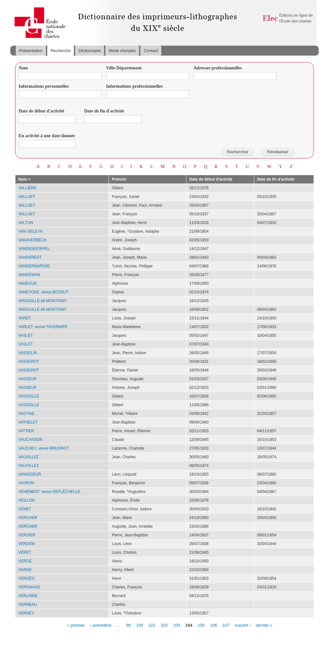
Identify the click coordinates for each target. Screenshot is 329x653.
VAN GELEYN (30, 231)
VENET (24, 509)
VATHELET (28, 422)
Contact (151, 50)
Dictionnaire (90, 50)
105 (201, 624)
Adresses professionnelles (217, 68)
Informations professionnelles (134, 86)
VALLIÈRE (27, 188)
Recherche (60, 50)
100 (139, 624)
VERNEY (26, 613)
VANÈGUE (27, 283)
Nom (23, 68)
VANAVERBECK (32, 240)
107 (225, 624)
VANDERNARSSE (34, 266)
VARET (24, 318)
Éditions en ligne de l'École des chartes (296, 18)
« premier (76, 624)
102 (164, 624)
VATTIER (26, 431)
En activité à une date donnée (47, 135)
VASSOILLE (28, 396)
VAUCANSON (30, 439)
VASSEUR (27, 379)
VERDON (26, 543)
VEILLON (26, 500)
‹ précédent (100, 624)
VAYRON (26, 483)
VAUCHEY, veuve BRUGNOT (43, 448)
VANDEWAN (29, 275)
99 (128, 624)
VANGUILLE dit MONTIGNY (42, 301)
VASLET (25, 335)
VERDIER (26, 535)
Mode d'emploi (122, 50)
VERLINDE (28, 596)
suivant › (242, 624)
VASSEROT (28, 361)
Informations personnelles (44, 86)
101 (152, 624)
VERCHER (27, 517)
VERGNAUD (29, 587)
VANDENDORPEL (34, 248)
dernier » (264, 624)
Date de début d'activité (41, 111)
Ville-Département (124, 68)
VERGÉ (25, 561)
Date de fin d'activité (104, 111)
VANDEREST (29, 257)
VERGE (25, 570)
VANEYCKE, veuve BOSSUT (43, 292)
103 (176, 624)
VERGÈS (26, 578)
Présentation (30, 50)
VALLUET (26, 196)
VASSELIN (27, 353)
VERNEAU (27, 604)
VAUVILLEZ (28, 457)
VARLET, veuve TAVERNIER (42, 327)
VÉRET (24, 552)
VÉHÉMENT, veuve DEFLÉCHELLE (49, 491)
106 (213, 624)
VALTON (25, 222)
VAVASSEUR (29, 474)
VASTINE (26, 413)
